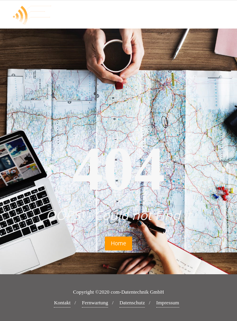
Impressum (167, 303)
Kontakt (62, 303)
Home (118, 243)
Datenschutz (132, 303)
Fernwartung (95, 303)
